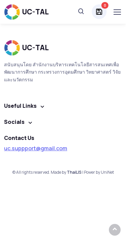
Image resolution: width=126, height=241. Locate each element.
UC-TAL (26, 12)
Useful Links (20, 105)
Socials (14, 122)
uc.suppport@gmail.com (35, 148)
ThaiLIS (74, 172)
